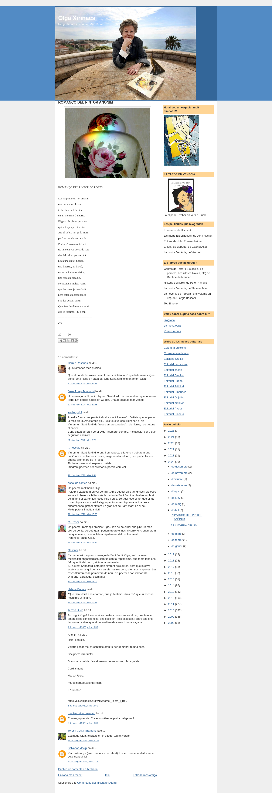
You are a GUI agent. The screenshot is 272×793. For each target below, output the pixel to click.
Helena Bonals (77, 589)
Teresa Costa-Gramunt (82, 730)
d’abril (175, 510)
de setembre (179, 485)
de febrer (177, 539)
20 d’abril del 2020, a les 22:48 (82, 405)
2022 (171, 449)
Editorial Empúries (175, 392)
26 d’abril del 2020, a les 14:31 (82, 602)
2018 (171, 560)
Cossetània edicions (176, 353)
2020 (171, 461)
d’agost (176, 491)
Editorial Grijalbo (174, 397)
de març (176, 533)
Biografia (169, 320)
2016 (171, 573)
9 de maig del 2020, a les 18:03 (83, 723)
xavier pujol (75, 412)
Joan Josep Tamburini (81, 391)
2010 (171, 610)
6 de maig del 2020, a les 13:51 (83, 706)
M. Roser (73, 522)
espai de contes (77, 483)
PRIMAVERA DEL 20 (183, 525)
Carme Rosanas (78, 363)
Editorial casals (173, 369)
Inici (107, 775)
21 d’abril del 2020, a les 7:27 (82, 440)
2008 (171, 622)
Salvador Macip (77, 748)
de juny (176, 497)
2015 (171, 579)
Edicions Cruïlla (173, 358)
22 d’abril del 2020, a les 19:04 (82, 581)
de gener (177, 546)
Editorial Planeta (174, 414)
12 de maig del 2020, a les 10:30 (83, 761)
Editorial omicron (174, 403)
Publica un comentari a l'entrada (78, 769)
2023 (171, 443)
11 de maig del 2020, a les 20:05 (83, 740)
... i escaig (74, 447)
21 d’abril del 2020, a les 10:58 (82, 514)
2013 (171, 591)
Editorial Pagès (173, 408)
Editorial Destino (174, 375)
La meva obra (172, 325)
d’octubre (177, 479)
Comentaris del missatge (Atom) (97, 782)
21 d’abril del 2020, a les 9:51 (82, 475)
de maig (176, 504)
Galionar (73, 550)
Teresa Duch (75, 610)
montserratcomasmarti (81, 713)
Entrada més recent (70, 775)
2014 (171, 585)
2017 (171, 566)
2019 (171, 554)
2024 (171, 437)
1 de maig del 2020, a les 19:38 (83, 627)
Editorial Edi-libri (174, 386)
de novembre (179, 473)
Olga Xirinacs (76, 18)
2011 (171, 604)
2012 (171, 598)
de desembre (179, 466)
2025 (171, 430)
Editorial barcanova (175, 364)
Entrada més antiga (145, 775)
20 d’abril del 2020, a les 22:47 (82, 383)
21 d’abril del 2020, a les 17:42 (82, 542)
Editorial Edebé (173, 380)
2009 (171, 616)
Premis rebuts (172, 331)
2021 (171, 455)
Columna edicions (175, 347)
